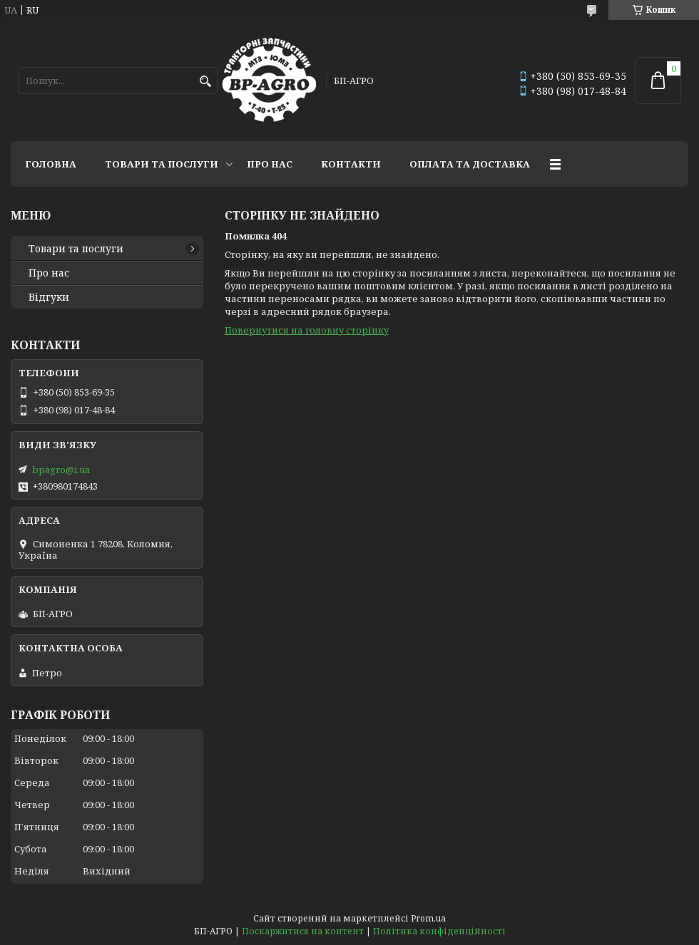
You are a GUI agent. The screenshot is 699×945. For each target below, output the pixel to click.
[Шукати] (205, 81)
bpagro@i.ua (61, 469)
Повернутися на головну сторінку (307, 330)
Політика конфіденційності (439, 931)
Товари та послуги (161, 164)
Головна (50, 164)
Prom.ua (428, 918)
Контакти (351, 164)
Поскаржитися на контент (303, 931)
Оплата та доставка (469, 164)
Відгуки (49, 297)
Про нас (269, 164)
